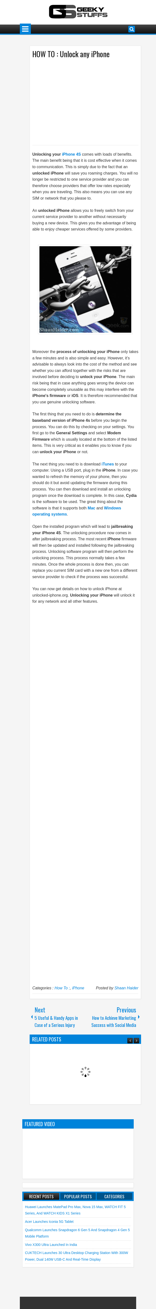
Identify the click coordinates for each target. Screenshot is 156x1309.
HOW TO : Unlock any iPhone (71, 53)
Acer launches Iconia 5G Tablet (49, 1222)
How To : (62, 988)
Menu (25, 29)
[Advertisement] (80, 101)
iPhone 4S (71, 154)
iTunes (108, 464)
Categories (114, 1196)
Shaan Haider (126, 988)
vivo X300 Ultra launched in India (51, 1245)
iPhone (78, 988)
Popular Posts (78, 1196)
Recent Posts (41, 1196)
